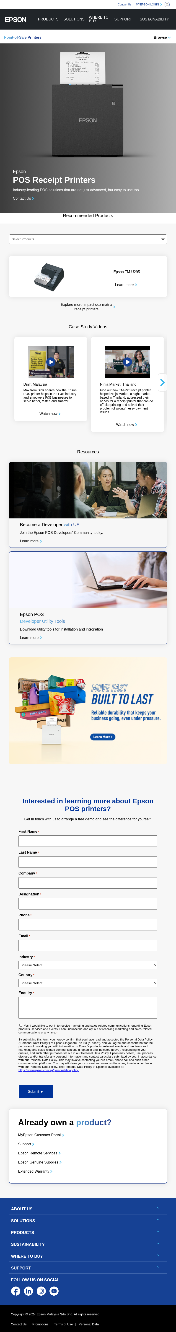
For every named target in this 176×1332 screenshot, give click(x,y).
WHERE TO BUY (99, 19)
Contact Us (124, 4)
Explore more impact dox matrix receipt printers (86, 307)
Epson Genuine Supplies (38, 1162)
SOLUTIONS (73, 19)
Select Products (23, 239)
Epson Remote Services (37, 1153)
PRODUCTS (48, 19)
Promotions (40, 1324)
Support (24, 1144)
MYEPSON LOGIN (147, 4)
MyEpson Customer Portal (39, 1135)
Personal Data (89, 1324)
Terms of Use (63, 1324)
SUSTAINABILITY (154, 19)
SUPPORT (123, 19)
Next (162, 382)
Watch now (48, 414)
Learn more (124, 285)
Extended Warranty (33, 1171)
